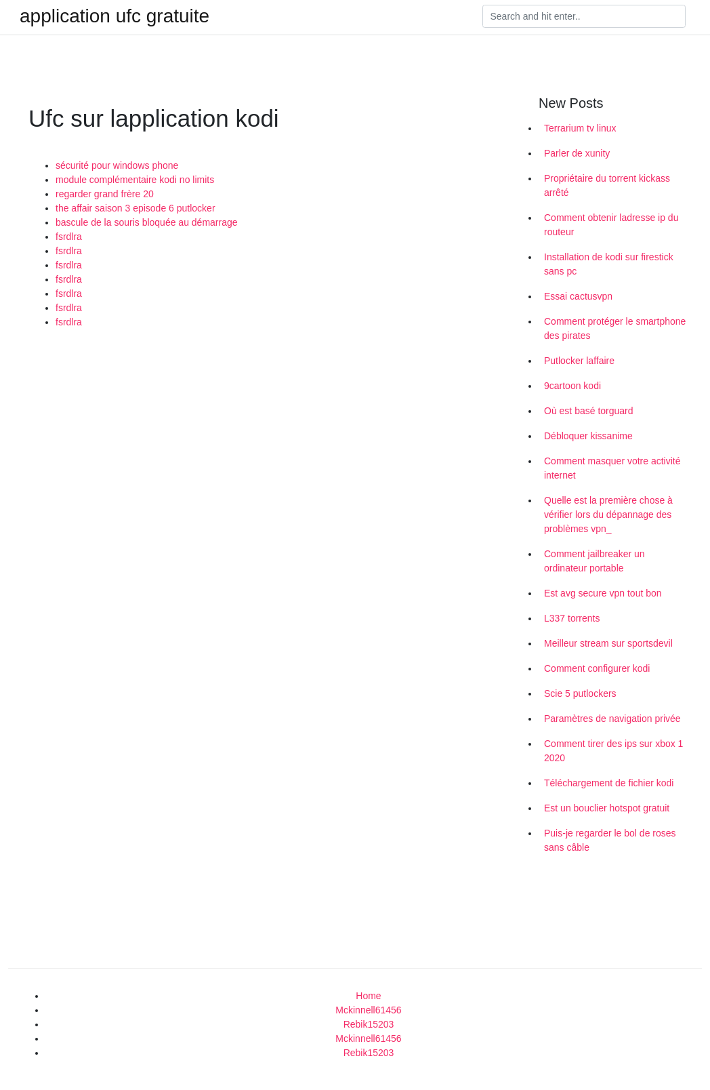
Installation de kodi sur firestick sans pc (608, 264)
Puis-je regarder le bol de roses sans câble (610, 840)
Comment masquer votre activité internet (612, 468)
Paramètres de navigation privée (612, 718)
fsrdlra (69, 236)
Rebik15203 (368, 1024)
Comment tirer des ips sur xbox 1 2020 (613, 750)
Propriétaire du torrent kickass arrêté (607, 185)
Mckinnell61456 (368, 1010)
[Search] (584, 16)
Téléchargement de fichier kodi (608, 783)
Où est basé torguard (588, 410)
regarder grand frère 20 (105, 193)
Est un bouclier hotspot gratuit (606, 808)
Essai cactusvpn (578, 296)
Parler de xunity (577, 153)
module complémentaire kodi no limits (135, 179)
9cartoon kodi (572, 385)
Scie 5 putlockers (580, 693)
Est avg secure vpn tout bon (603, 593)
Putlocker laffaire (579, 360)
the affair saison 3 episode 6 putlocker (135, 208)
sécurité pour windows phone (117, 165)
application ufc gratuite (114, 16)
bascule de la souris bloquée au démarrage (147, 222)
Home (368, 995)
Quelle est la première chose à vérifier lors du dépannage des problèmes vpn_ (608, 514)
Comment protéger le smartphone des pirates (615, 328)
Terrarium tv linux (580, 128)
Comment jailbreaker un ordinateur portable (594, 560)
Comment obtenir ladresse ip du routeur (611, 224)
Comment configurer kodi (597, 668)
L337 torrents (572, 618)
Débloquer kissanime (588, 435)
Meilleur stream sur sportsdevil (608, 643)
